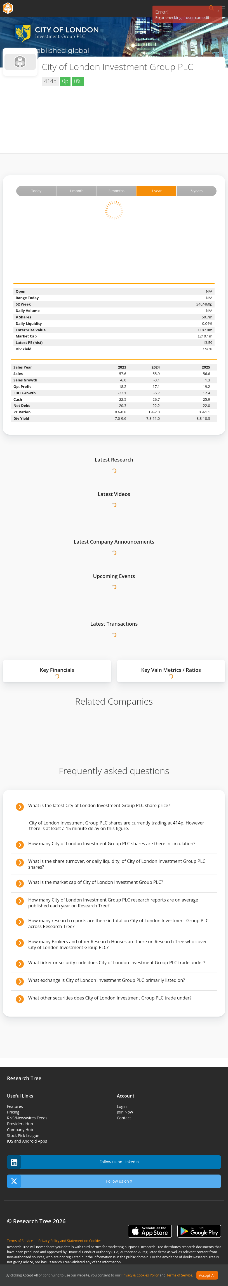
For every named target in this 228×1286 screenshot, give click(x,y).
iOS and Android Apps (27, 1141)
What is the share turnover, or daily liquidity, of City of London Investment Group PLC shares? (116, 864)
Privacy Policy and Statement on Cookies (69, 1240)
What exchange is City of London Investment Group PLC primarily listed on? (106, 980)
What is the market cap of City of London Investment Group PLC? (95, 882)
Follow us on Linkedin (73, 1162)
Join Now (125, 1112)
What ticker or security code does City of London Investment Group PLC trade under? (116, 962)
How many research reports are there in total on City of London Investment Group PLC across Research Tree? (118, 923)
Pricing (13, 1112)
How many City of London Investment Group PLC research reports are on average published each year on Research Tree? (113, 903)
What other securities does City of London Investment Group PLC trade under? (110, 998)
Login (122, 1106)
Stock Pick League (23, 1135)
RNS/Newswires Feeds (27, 1117)
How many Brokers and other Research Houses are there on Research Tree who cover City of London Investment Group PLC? (117, 944)
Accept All (207, 1275)
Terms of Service (179, 1275)
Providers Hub (20, 1123)
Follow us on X (69, 1181)
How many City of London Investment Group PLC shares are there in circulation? (111, 843)
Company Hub (20, 1129)
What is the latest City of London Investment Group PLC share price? (99, 805)
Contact (124, 1117)
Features (15, 1106)
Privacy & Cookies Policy (140, 1275)
